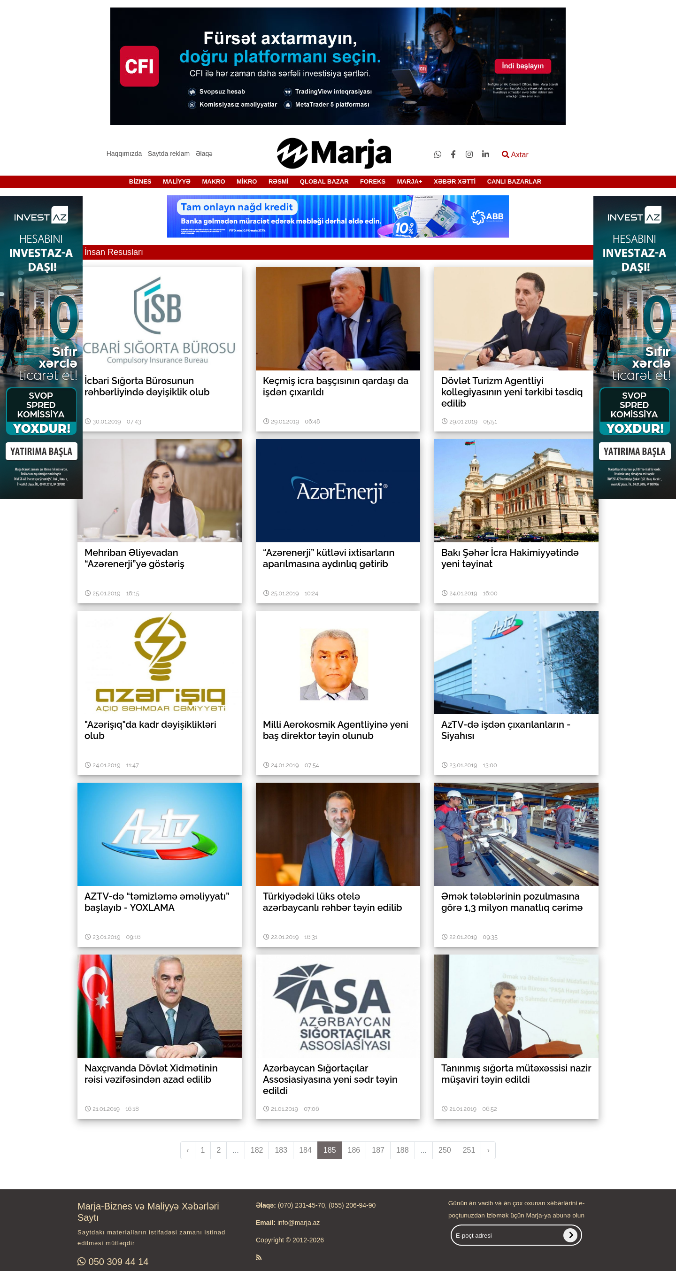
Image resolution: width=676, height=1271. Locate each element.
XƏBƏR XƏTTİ (455, 181)
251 (469, 1150)
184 (305, 1150)
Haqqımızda (124, 153)
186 (354, 1150)
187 (378, 1150)
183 (281, 1150)
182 (257, 1150)
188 (402, 1150)
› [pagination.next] (488, 1150)
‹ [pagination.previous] (187, 1150)
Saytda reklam (169, 153)
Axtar (515, 155)
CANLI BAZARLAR (514, 181)
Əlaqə (204, 153)
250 (444, 1150)
